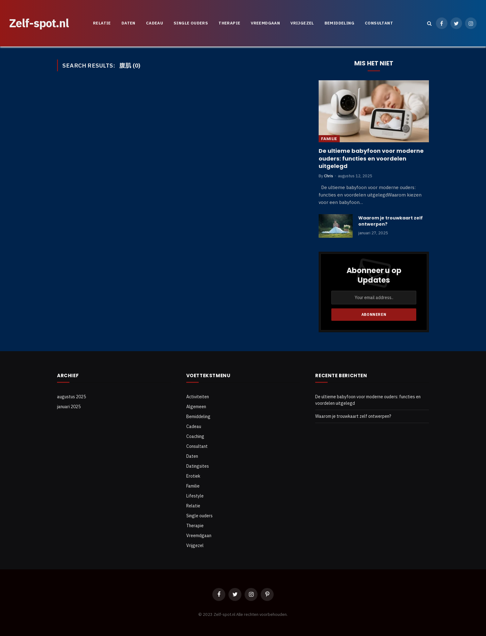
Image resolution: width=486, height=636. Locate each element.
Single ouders (191, 23)
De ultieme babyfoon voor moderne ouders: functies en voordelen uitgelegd (371, 158)
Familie (329, 139)
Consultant (379, 23)
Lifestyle (195, 496)
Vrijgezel (302, 23)
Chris (328, 176)
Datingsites (197, 466)
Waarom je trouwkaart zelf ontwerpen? (390, 221)
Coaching (195, 436)
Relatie (102, 23)
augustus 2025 (71, 397)
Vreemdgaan (265, 23)
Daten (128, 23)
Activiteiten (197, 397)
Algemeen (196, 406)
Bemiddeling (339, 23)
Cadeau (154, 23)
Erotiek (193, 476)
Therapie (229, 23)
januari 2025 (69, 406)
